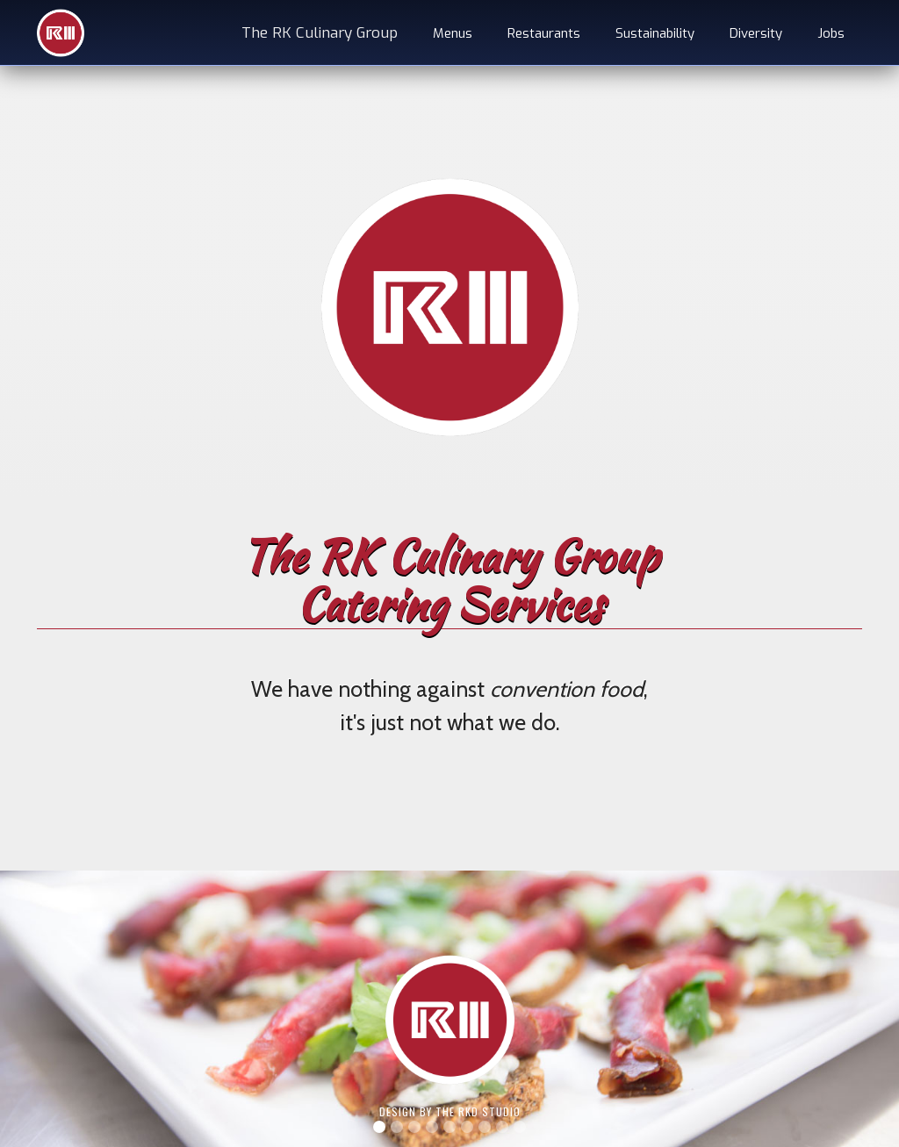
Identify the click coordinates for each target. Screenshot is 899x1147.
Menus (452, 33)
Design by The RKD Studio (450, 1111)
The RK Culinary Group (319, 33)
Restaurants (543, 33)
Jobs (831, 33)
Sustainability (654, 33)
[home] (60, 33)
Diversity (756, 33)
